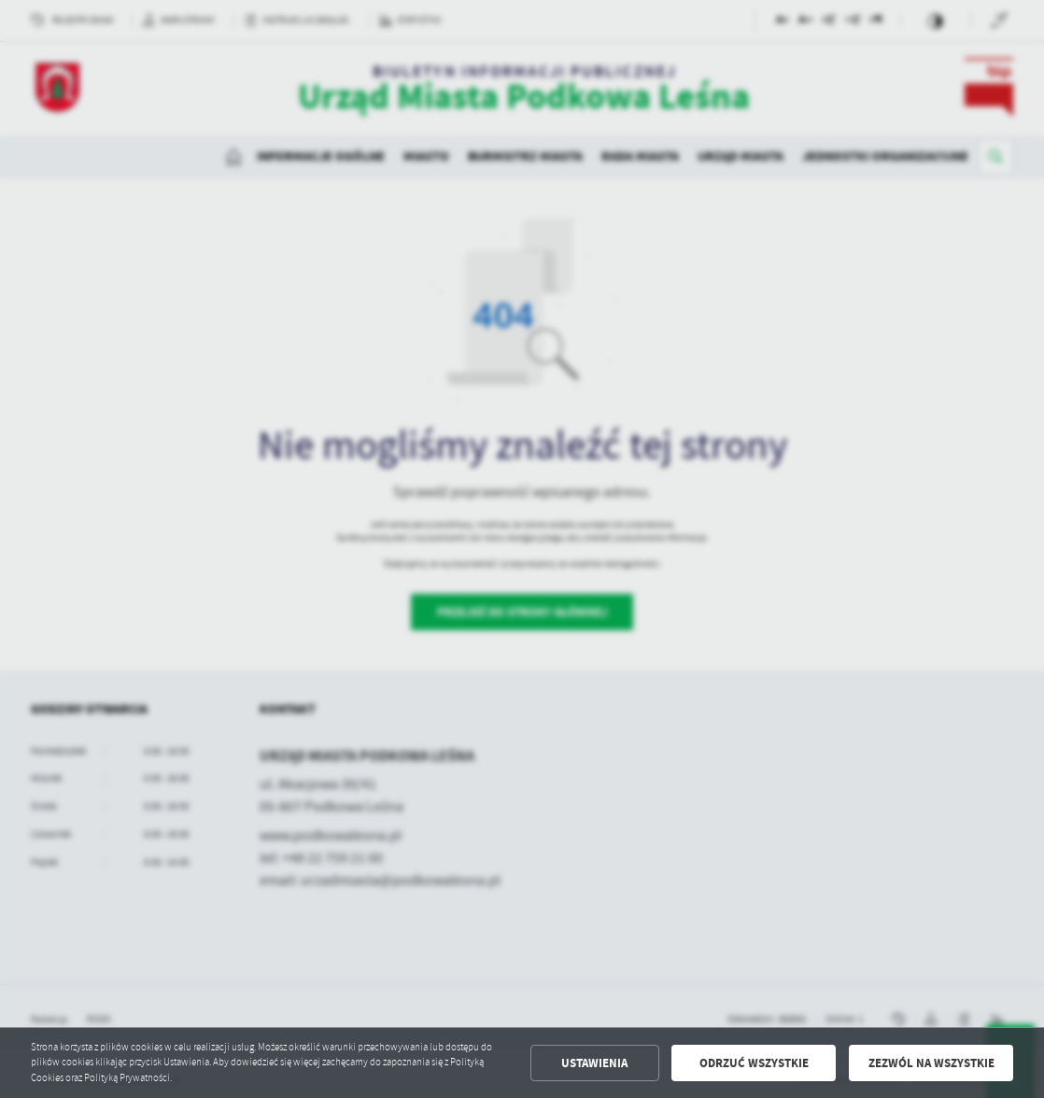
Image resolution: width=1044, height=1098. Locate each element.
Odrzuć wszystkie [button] (754, 1063)
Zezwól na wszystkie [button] (931, 1063)
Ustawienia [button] (594, 1063)
